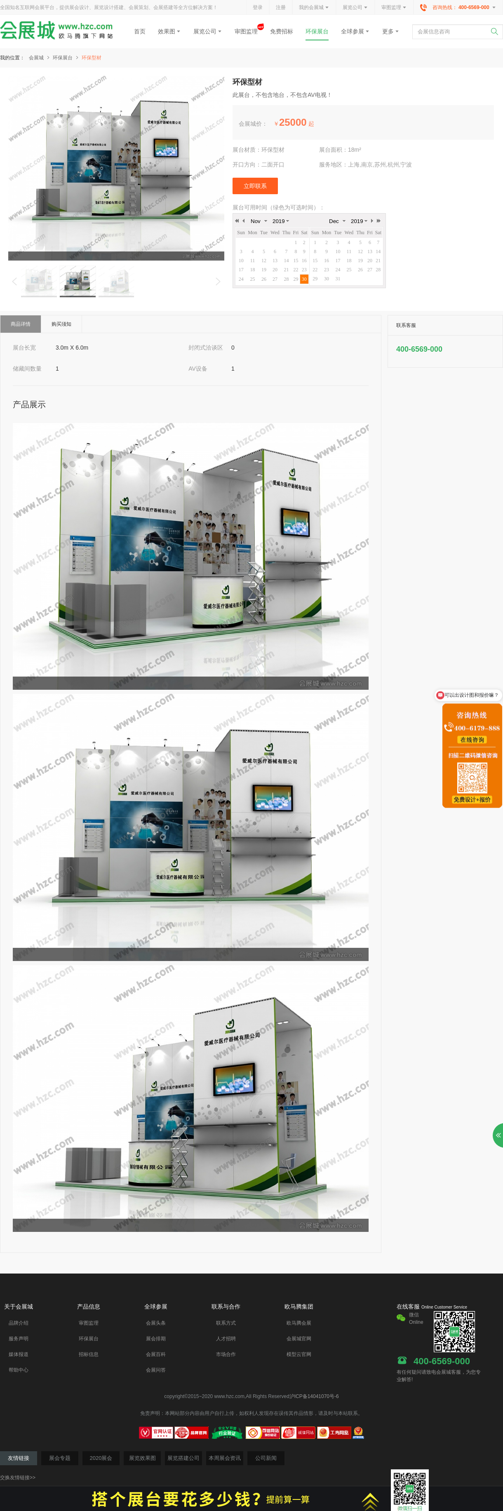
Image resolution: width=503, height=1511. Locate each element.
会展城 (40, 58)
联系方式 (226, 1323)
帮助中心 (18, 1370)
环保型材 (91, 58)
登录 (258, 7)
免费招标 (281, 31)
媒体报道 (18, 1354)
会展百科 (156, 1354)
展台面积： (333, 149)
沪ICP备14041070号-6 (314, 1396)
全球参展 (355, 31)
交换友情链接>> (17, 1477)
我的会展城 (314, 7)
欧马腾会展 (299, 1323)
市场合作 (226, 1354)
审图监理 (394, 7)
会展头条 (156, 1323)
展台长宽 (24, 347)
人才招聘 (226, 1339)
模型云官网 (299, 1354)
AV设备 (197, 368)
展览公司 (355, 7)
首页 (140, 31)
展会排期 (156, 1339)
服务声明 (18, 1339)
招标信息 (89, 1354)
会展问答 (156, 1370)
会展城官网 (299, 1339)
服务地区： (333, 164)
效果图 (169, 31)
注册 (281, 7)
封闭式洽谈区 (205, 347)
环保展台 (317, 31)
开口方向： (247, 164)
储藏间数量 (27, 368)
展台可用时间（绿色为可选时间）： (279, 207)
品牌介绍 (18, 1323)
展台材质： (247, 149)
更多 (391, 31)
